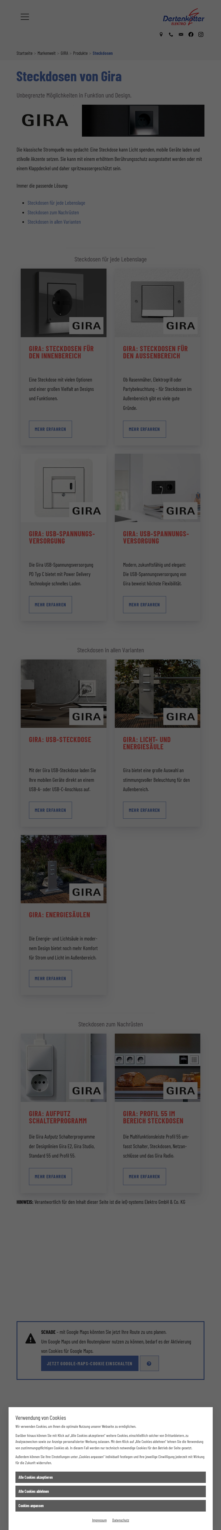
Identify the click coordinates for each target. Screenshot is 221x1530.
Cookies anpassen (31, 1505)
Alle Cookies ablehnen (33, 1491)
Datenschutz (120, 1520)
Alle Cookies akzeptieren (35, 1477)
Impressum (99, 1520)
